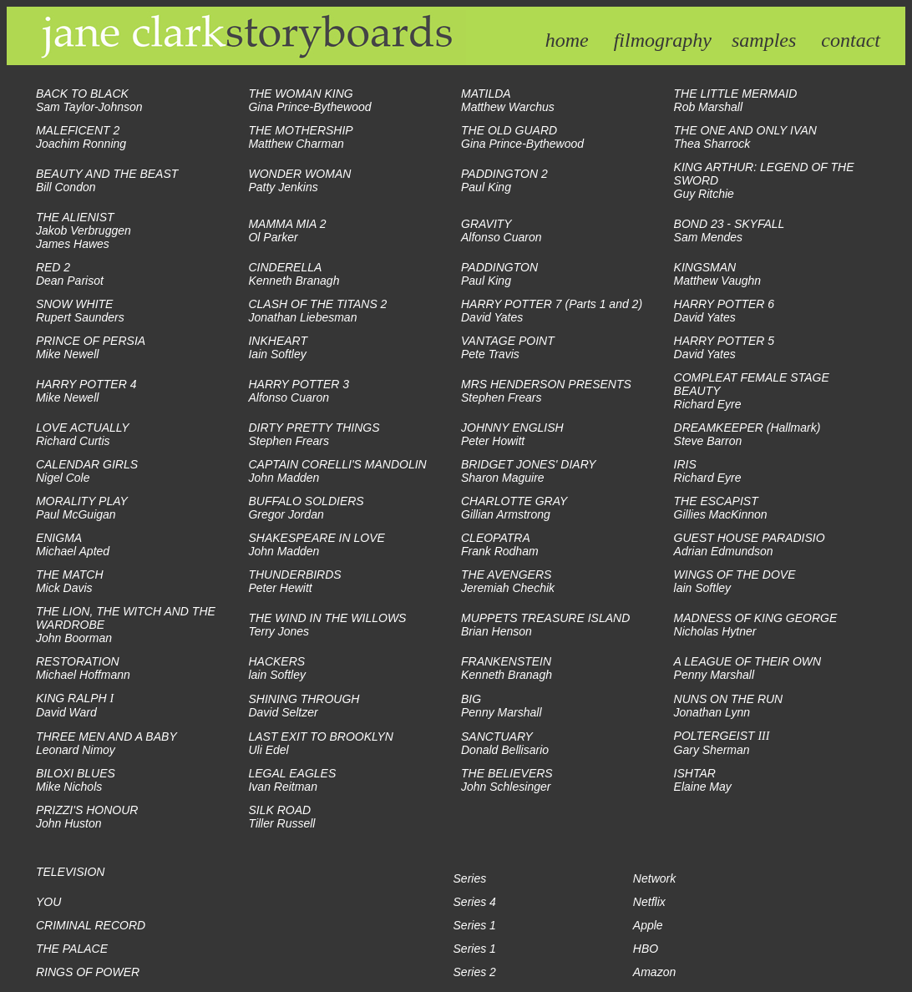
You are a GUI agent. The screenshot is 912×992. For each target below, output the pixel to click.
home (567, 40)
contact (850, 40)
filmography (663, 40)
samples (764, 40)
